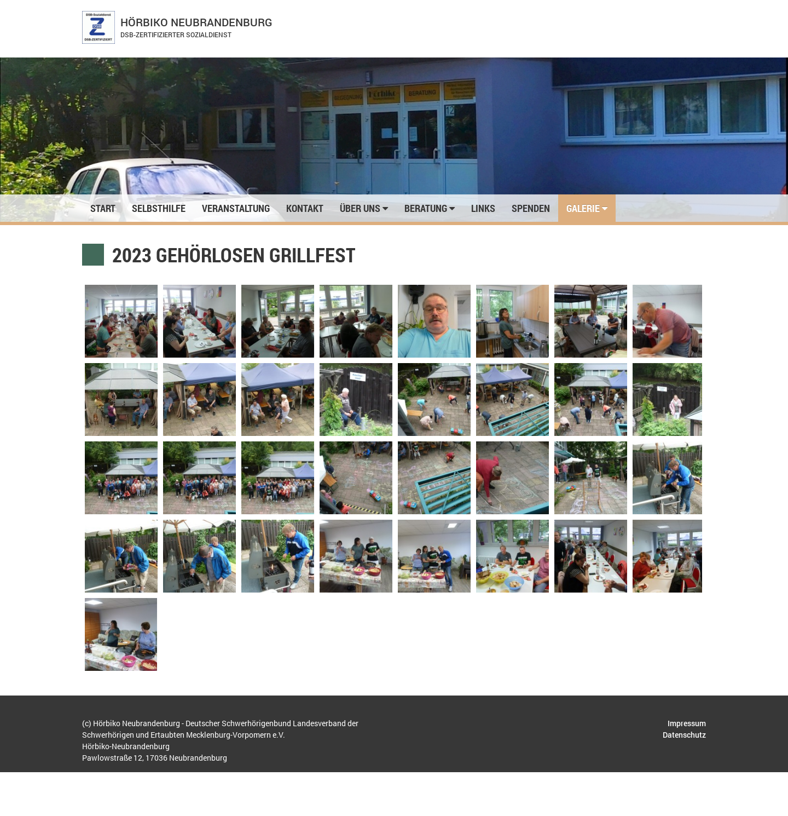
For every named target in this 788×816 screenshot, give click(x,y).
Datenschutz (684, 734)
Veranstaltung (236, 208)
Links (483, 208)
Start (102, 208)
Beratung (429, 208)
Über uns (364, 208)
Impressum (687, 723)
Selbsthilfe (159, 208)
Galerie (586, 208)
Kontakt (304, 208)
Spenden (531, 208)
